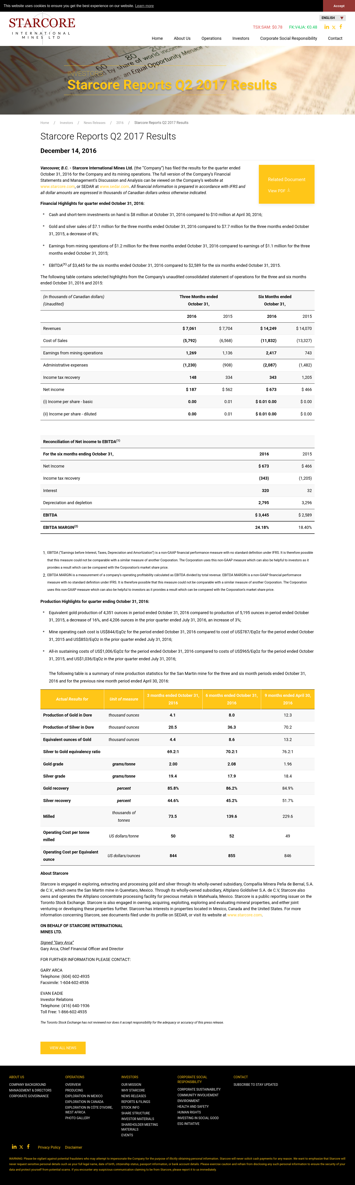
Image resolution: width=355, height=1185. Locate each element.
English (333, 18)
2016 (119, 123)
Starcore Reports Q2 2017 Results (161, 122)
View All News (63, 1048)
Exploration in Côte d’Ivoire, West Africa (89, 1110)
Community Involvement (198, 1095)
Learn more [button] (144, 6)
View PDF (279, 190)
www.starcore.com (57, 186)
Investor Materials (137, 1119)
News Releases (95, 123)
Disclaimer (73, 1147)
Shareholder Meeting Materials (139, 1127)
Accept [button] (339, 6)
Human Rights (189, 1112)
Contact (241, 1077)
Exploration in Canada (84, 1102)
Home (157, 38)
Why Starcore (133, 1090)
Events (127, 1135)
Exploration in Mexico (84, 1096)
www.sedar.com (114, 186)
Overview (73, 1084)
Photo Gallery (77, 1118)
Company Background (27, 1084)
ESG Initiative (188, 1124)
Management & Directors (30, 1090)
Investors (66, 123)
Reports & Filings (135, 1102)
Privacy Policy (49, 1147)
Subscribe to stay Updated (256, 1084)
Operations (74, 1077)
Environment (189, 1101)
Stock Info (130, 1107)
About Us (16, 1077)
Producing (74, 1090)
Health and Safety (193, 1106)
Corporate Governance (29, 1096)
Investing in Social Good (198, 1118)
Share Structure (135, 1113)
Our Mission (131, 1084)
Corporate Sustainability (199, 1089)
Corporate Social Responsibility (192, 1079)
